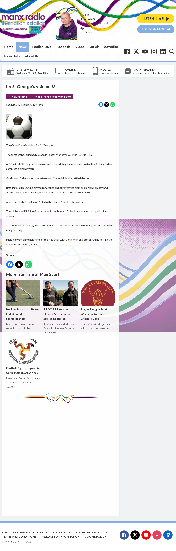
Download (90, 32)
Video (79, 47)
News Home (19, 96)
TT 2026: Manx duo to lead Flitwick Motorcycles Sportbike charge (60, 300)
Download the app (109, 72)
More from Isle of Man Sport (53, 96)
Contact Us (68, 532)
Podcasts (63, 47)
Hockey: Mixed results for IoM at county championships (23, 300)
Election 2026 (41, 47)
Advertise (111, 47)
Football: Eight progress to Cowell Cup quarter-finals (23, 356)
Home (8, 47)
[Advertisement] (70, 456)
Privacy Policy (93, 532)
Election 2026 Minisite (18, 532)
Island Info (12, 56)
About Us (31, 56)
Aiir (30, 542)
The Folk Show (90, 19)
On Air (94, 47)
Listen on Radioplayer (76, 72)
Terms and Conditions (19, 536)
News (23, 47)
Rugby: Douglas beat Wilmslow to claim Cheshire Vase (98, 300)
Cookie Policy (95, 536)
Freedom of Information (60, 536)
